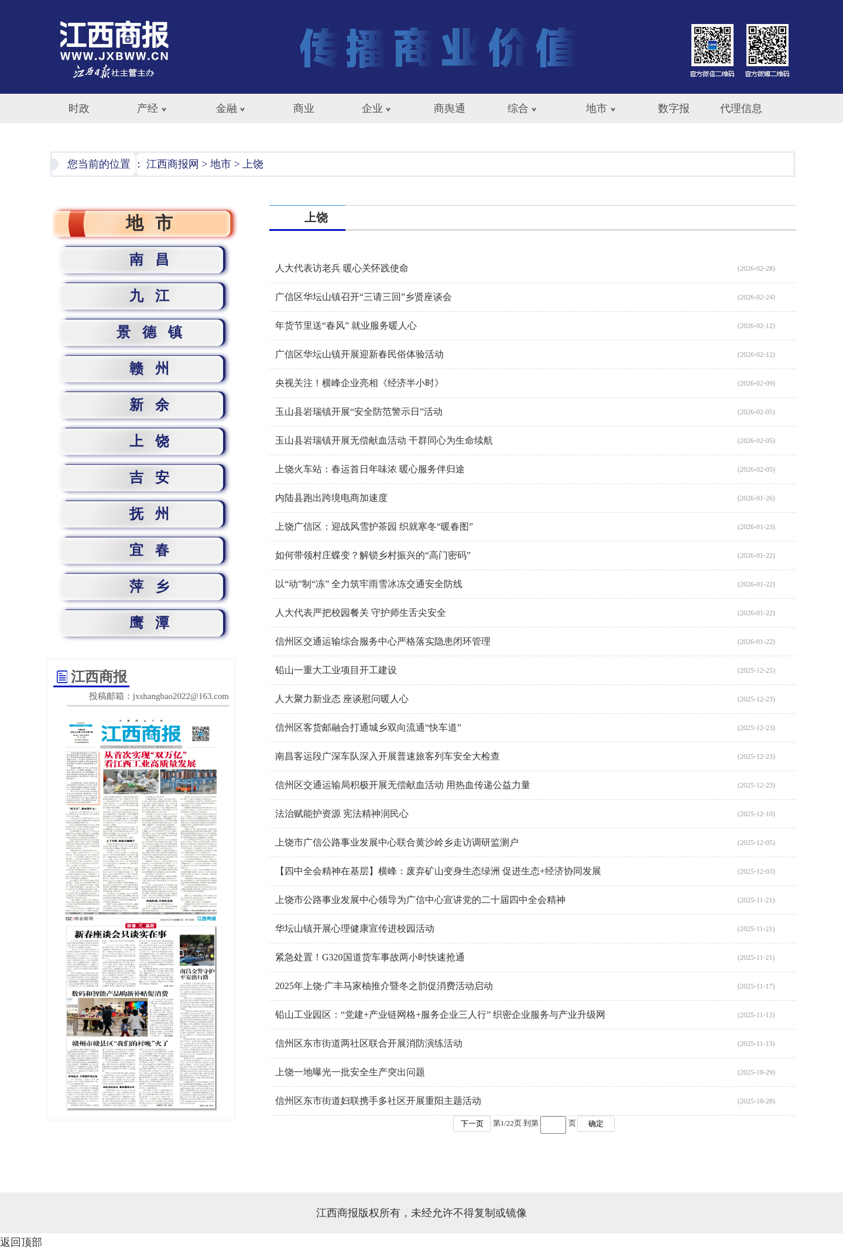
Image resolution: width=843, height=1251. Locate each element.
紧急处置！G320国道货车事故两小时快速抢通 (370, 957)
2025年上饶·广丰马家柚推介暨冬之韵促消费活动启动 (384, 986)
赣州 (155, 368)
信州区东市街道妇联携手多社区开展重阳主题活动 (378, 1101)
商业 (303, 108)
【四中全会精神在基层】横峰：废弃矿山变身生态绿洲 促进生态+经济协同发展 (438, 871)
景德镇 (155, 332)
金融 (226, 108)
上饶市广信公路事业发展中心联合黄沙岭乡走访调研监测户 (397, 842)
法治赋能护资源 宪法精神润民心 (342, 814)
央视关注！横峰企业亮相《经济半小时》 (359, 383)
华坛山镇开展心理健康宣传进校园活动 (354, 928)
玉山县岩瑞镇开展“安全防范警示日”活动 (359, 412)
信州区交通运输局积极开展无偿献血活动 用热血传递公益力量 (402, 785)
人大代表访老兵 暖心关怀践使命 (342, 268)
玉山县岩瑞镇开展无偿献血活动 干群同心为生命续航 (384, 440)
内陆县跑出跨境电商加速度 (331, 498)
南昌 (155, 259)
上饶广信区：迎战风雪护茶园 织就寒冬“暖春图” (374, 526)
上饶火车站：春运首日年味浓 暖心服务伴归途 (370, 469)
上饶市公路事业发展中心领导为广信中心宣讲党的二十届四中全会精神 (420, 900)
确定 (596, 1123)
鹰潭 (155, 622)
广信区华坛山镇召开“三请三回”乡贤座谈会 (363, 297)
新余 (155, 405)
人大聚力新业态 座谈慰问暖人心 (342, 699)
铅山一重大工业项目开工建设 (336, 670)
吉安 (155, 477)
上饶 (252, 164)
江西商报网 (172, 164)
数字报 (674, 108)
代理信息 (741, 108)
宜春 (155, 550)
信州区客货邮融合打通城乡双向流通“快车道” (368, 727)
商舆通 (449, 108)
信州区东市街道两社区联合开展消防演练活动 (368, 1043)
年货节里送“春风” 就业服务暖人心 (346, 325)
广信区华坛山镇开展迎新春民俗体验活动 (359, 354)
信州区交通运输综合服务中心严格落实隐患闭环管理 (383, 641)
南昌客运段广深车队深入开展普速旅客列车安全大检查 (387, 756)
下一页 (472, 1123)
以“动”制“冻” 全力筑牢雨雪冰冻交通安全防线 (368, 584)
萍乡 (155, 586)
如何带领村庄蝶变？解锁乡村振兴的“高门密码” (373, 555)
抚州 (155, 513)
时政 (79, 108)
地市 (596, 108)
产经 (147, 108)
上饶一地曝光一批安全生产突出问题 (350, 1072)
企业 (372, 108)
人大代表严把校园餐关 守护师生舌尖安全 (360, 613)
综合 (518, 108)
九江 (155, 296)
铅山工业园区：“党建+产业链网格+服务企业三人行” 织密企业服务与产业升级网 (440, 1015)
